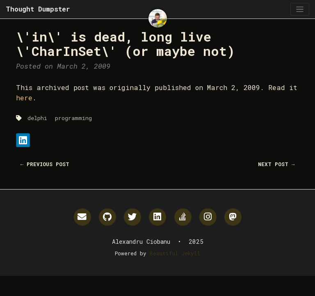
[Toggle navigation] (299, 9)
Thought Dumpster (38, 9)
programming (73, 118)
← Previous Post (45, 164)
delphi (37, 118)
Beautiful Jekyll (175, 253)
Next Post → (276, 164)
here (24, 97)
